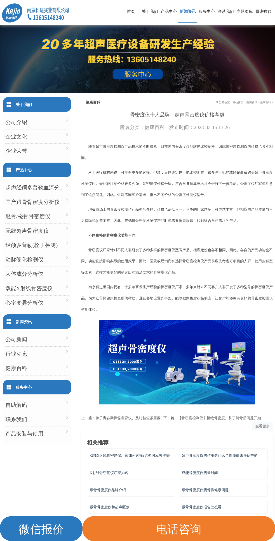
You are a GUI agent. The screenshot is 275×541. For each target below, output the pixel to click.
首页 (131, 11)
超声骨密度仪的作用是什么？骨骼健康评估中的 (220, 455)
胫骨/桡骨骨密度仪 (27, 216)
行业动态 (16, 353)
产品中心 (169, 11)
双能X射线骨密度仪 (29, 288)
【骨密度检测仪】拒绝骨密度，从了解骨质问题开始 (219, 417)
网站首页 (238, 102)
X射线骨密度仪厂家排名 (109, 472)
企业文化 (16, 136)
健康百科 (265, 102)
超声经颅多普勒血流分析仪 (37, 187)
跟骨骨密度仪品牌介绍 (108, 489)
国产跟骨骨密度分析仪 (32, 201)
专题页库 (245, 11)
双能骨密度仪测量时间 (200, 472)
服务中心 (207, 11)
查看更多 (262, 425)
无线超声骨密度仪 (27, 230)
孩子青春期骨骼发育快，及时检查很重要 (128, 417)
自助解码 (16, 404)
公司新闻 (16, 339)
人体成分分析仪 (24, 273)
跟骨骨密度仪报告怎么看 (201, 506)
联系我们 (226, 11)
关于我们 (150, 11)
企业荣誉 (16, 150)
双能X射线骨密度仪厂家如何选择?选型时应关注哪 (130, 455)
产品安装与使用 (24, 433)
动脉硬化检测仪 (24, 259)
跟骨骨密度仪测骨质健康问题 (205, 489)
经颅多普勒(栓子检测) (31, 245)
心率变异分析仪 (24, 302)
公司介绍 (16, 122)
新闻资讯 (188, 11)
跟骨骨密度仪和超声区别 (109, 506)
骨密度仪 (264, 11)
